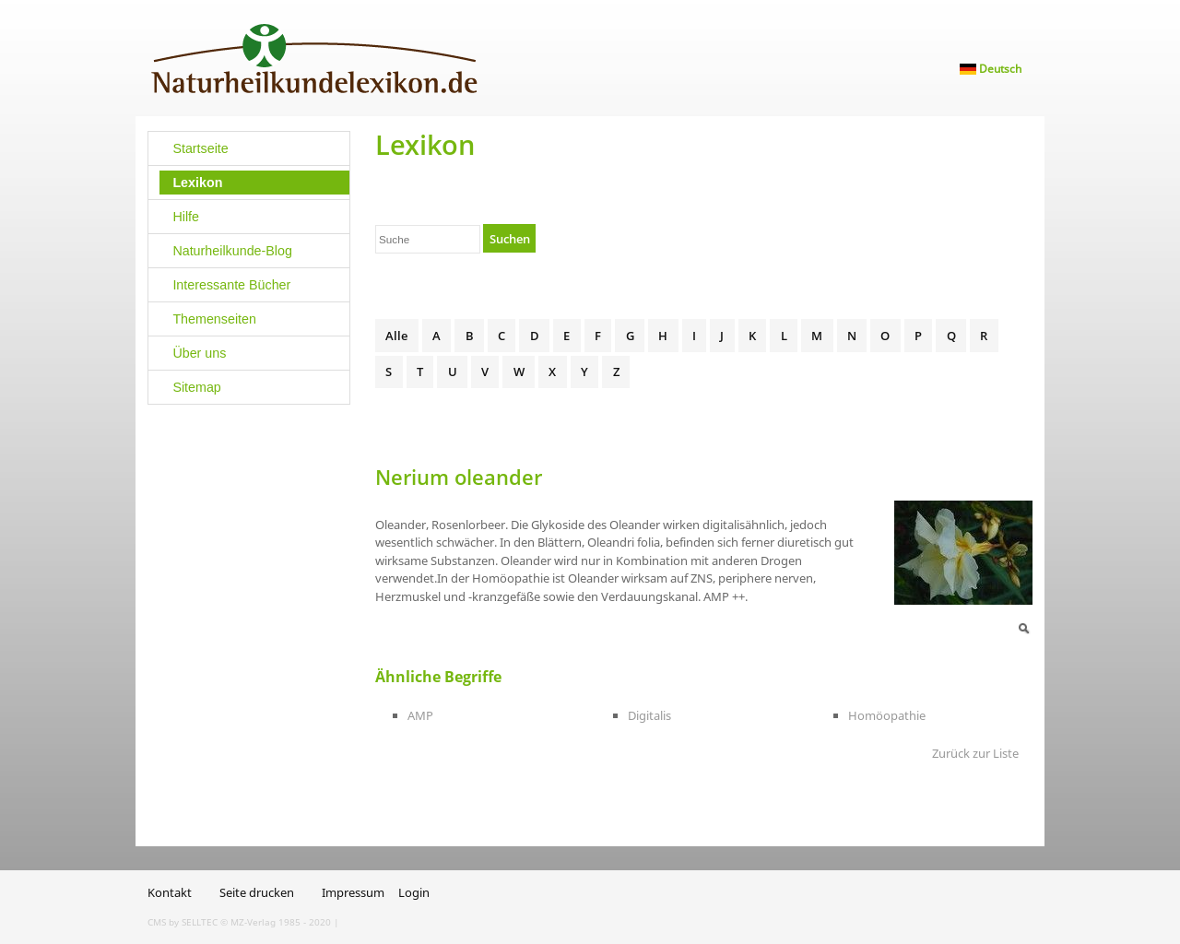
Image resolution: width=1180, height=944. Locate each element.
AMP (420, 715)
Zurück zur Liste (975, 753)
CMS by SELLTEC (183, 921)
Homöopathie (887, 715)
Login (414, 892)
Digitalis (649, 715)
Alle (396, 335)
